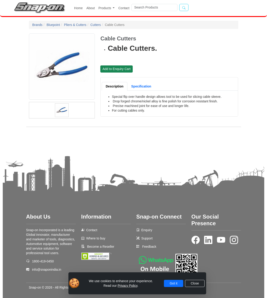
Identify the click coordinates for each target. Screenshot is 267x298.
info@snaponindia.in (46, 269)
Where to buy (95, 238)
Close (195, 283)
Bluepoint (53, 25)
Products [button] (105, 8)
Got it (173, 283)
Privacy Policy (127, 285)
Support (147, 238)
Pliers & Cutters (75, 25)
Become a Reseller (100, 246)
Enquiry (146, 230)
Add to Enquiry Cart (116, 69)
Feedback (149, 246)
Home (78, 8)
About (90, 8)
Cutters (95, 25)
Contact (123, 8)
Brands (37, 25)
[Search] (154, 7)
